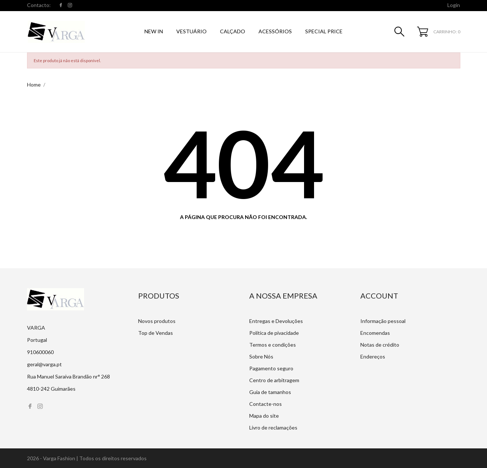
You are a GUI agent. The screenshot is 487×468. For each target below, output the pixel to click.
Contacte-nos (265, 404)
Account (379, 295)
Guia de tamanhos (270, 392)
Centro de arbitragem (274, 380)
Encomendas (375, 333)
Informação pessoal (383, 321)
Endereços (372, 356)
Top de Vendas (155, 333)
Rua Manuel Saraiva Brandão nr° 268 (68, 376)
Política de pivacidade (274, 333)
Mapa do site (264, 416)
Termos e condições (272, 344)
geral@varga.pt (44, 364)
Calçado (232, 31)
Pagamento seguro (271, 368)
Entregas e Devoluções (276, 321)
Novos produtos (157, 321)
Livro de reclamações (273, 427)
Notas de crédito (379, 344)
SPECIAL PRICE (324, 31)
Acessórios (275, 31)
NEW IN (153, 31)
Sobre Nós (261, 356)
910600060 (40, 352)
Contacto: (39, 5)
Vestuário (191, 31)
